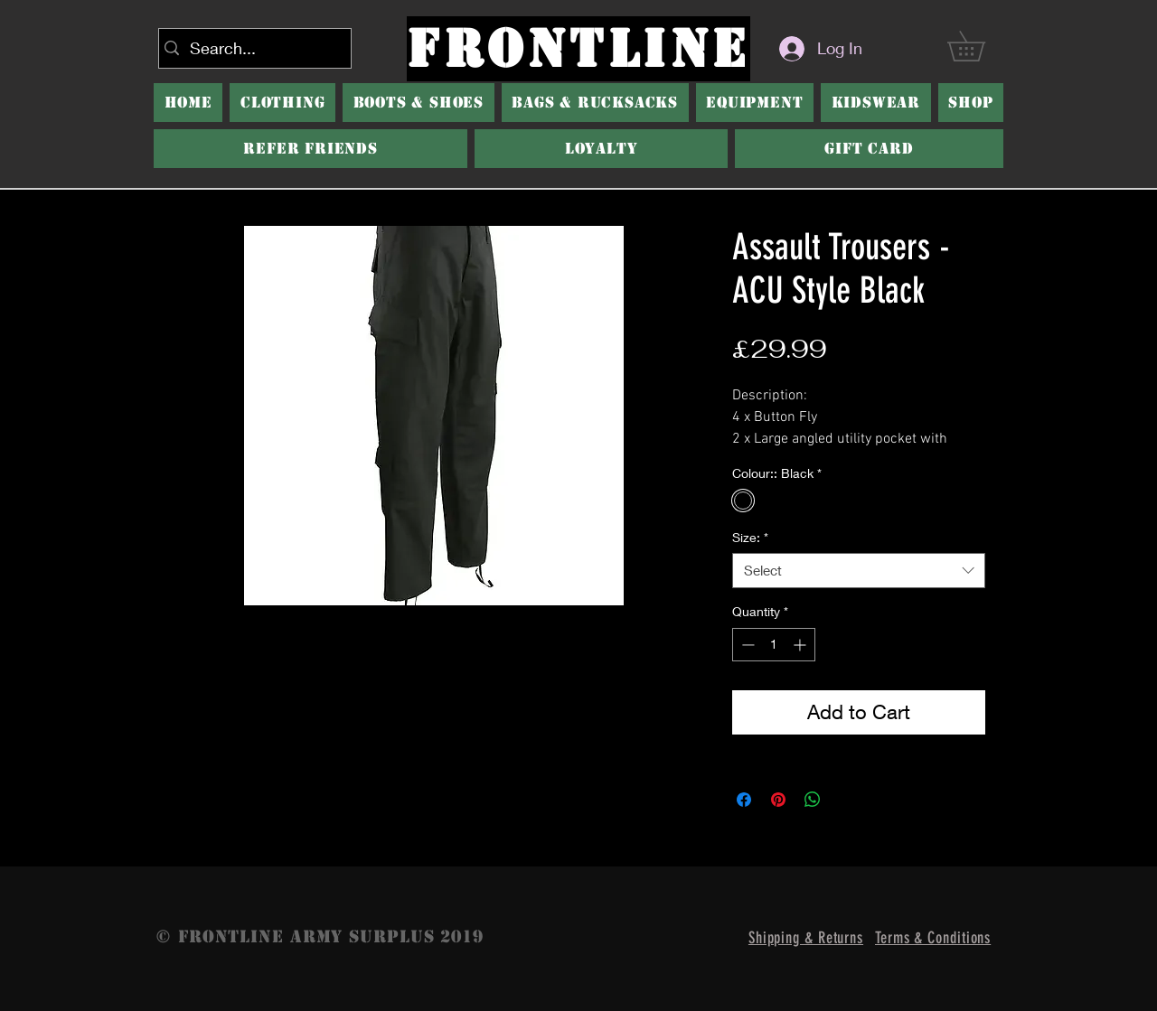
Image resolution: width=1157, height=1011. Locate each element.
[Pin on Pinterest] (778, 799)
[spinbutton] (773, 644)
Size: (750, 537)
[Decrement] (746, 644)
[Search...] (251, 48)
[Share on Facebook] (744, 799)
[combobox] (858, 570)
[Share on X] (847, 799)
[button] (418, 102)
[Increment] (801, 644)
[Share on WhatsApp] (812, 799)
